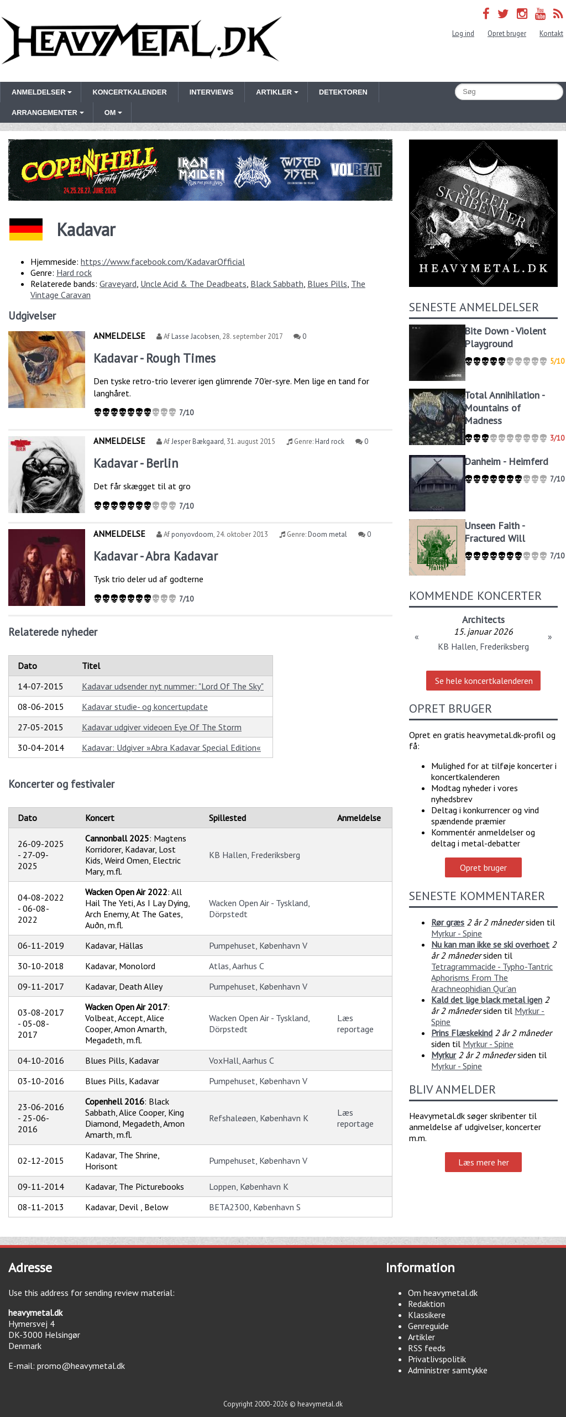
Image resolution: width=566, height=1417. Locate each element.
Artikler (421, 1336)
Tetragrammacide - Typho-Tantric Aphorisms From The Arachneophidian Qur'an (492, 977)
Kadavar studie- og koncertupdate (145, 706)
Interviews (211, 92)
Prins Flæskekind (461, 1032)
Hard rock (74, 272)
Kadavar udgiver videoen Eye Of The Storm (162, 727)
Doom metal (327, 534)
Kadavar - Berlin (136, 463)
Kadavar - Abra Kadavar (155, 556)
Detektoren (343, 92)
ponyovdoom (192, 534)
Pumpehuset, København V (258, 945)
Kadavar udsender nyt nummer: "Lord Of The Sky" (173, 686)
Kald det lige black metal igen (486, 999)
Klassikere (427, 1314)
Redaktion (426, 1303)
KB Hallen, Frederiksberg (254, 854)
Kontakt (551, 33)
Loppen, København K (249, 1186)
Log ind (463, 33)
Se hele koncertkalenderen (484, 680)
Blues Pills (327, 283)
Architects (483, 619)
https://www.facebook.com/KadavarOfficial (163, 261)
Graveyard (118, 283)
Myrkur (443, 1054)
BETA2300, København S (255, 1206)
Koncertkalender (129, 92)
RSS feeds (427, 1347)
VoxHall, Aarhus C (241, 1060)
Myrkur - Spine (456, 933)
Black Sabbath (276, 283)
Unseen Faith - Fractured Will (494, 532)
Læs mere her (483, 1162)
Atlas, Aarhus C (236, 965)
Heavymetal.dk (141, 41)
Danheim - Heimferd (506, 461)
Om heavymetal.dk (443, 1292)
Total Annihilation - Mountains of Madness (504, 408)
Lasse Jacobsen (195, 336)
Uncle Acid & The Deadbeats (193, 283)
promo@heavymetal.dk (81, 1365)
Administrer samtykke (448, 1370)
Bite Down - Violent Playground (505, 337)
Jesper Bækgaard (197, 441)
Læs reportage (355, 1023)
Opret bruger (507, 33)
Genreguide (428, 1325)
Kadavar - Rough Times (154, 358)
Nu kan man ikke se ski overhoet (490, 944)
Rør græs (447, 922)
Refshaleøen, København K (258, 1117)
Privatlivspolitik (437, 1358)
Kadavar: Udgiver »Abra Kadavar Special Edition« (171, 747)
